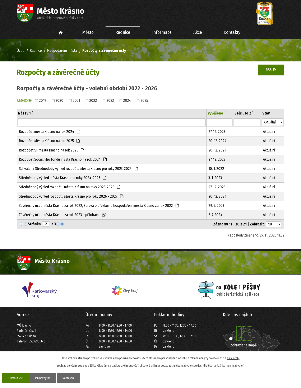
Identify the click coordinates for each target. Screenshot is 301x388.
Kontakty (232, 32)
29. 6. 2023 (216, 205)
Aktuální (269, 131)
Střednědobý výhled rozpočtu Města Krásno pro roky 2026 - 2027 (71, 196)
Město (88, 32)
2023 (110, 100)
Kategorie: (24, 100)
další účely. (233, 358)
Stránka (34, 224)
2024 (127, 100)
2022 (93, 100)
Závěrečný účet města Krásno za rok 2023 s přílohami (62, 214)
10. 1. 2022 (216, 168)
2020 (59, 100)
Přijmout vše (15, 378)
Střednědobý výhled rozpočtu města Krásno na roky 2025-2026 (69, 187)
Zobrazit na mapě (243, 345)
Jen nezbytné (42, 378)
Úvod (61, 32)
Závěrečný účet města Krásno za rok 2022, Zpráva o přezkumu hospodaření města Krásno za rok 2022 (99, 205)
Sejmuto (243, 113)
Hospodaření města (62, 50)
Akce (197, 32)
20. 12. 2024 (217, 141)
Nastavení (68, 378)
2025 (144, 100)
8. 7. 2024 (215, 214)
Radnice (122, 32)
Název (24, 113)
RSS (271, 69)
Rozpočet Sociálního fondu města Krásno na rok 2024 (63, 159)
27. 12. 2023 (216, 131)
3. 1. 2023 (215, 178)
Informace (162, 32)
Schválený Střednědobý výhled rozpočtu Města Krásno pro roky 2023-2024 (78, 168)
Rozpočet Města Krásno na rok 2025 (49, 141)
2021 (76, 100)
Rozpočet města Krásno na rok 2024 (49, 131)
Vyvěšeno (215, 113)
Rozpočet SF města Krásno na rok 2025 (51, 150)
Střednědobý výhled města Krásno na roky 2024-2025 (62, 178)
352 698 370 (37, 341)
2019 (42, 100)
